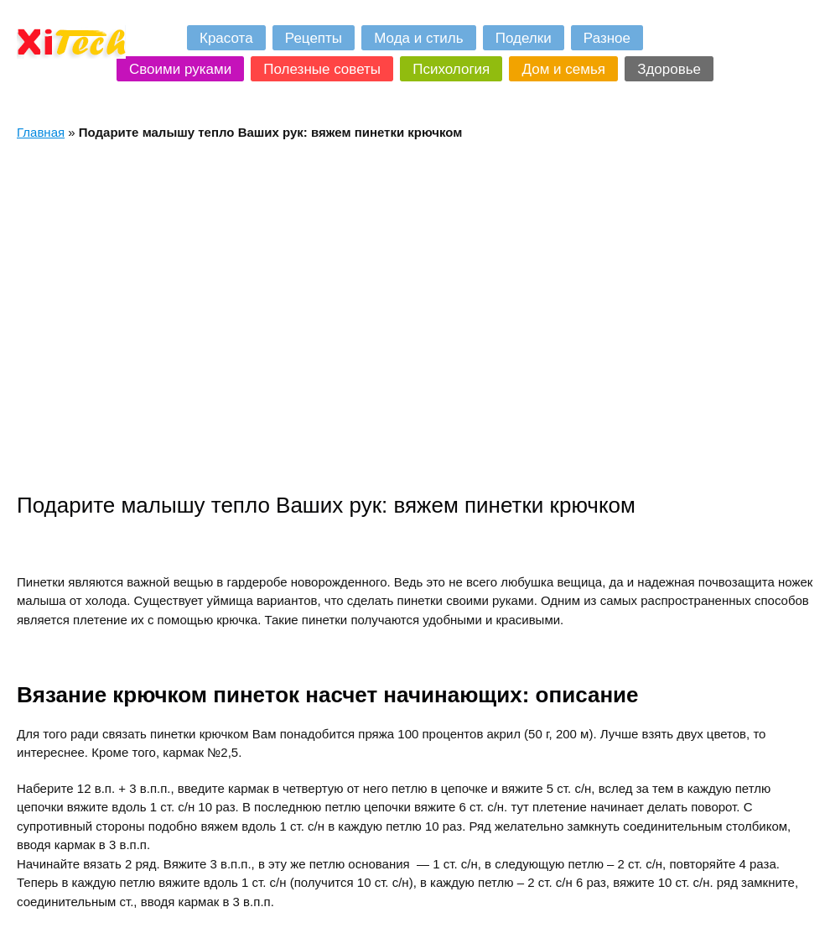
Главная (41, 132)
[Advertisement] (157, 316)
